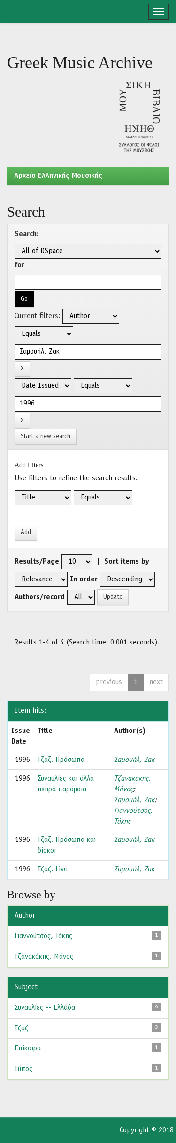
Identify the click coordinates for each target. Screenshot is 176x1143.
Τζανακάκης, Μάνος (44, 957)
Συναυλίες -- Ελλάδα (45, 1008)
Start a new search (45, 436)
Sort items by (126, 561)
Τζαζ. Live (53, 869)
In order (84, 579)
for (19, 265)
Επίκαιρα (28, 1048)
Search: (27, 234)
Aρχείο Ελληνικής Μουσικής (58, 176)
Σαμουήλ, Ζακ (134, 760)
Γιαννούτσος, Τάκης (43, 936)
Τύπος (23, 1069)
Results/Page (37, 561)
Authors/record (40, 597)
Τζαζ (21, 1028)
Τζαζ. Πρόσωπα (61, 760)
